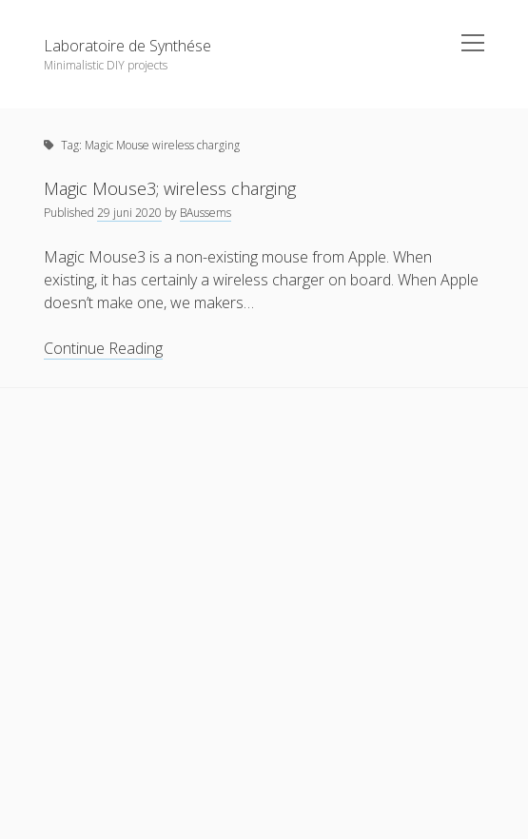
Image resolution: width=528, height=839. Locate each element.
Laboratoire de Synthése (127, 45)
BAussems (205, 213)
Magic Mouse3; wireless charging (170, 188)
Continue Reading (103, 349)
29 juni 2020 (129, 213)
